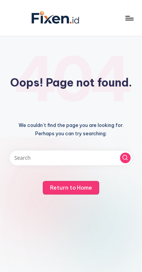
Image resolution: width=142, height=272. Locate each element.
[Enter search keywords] (71, 158)
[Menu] (129, 18)
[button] (125, 158)
